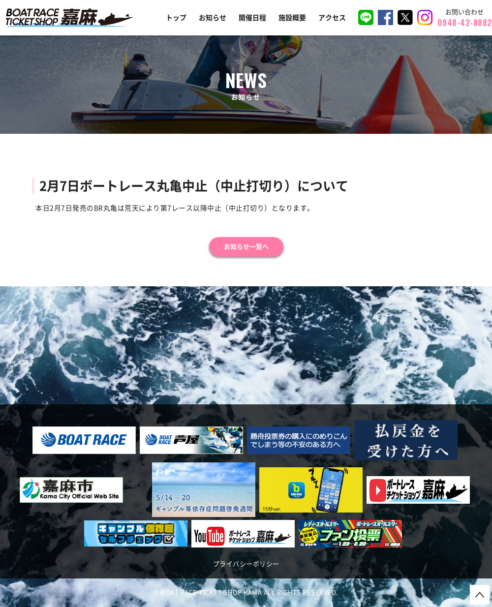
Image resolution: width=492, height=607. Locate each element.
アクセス (332, 17)
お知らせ (212, 17)
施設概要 (292, 17)
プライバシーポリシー (246, 564)
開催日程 (252, 17)
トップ (176, 17)
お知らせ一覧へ (246, 246)
